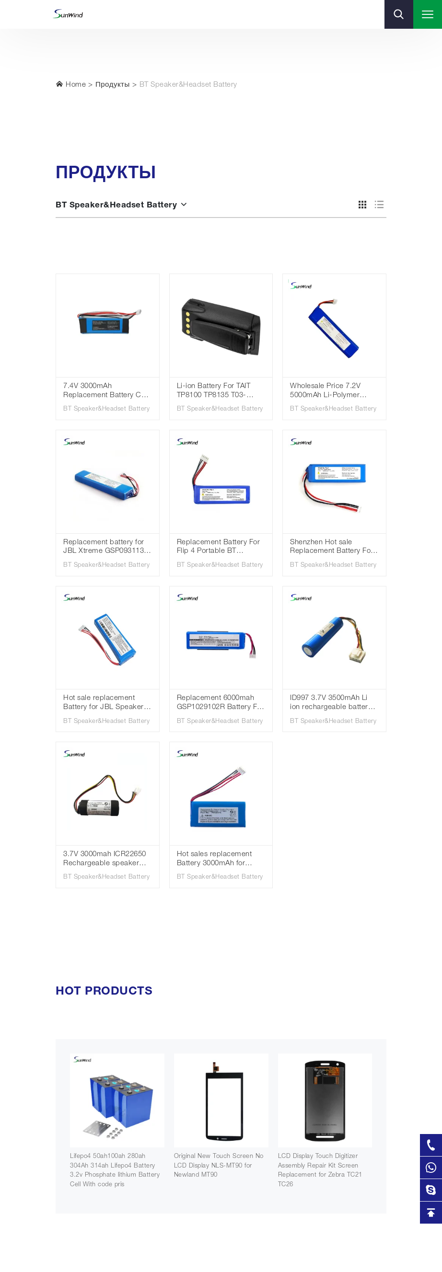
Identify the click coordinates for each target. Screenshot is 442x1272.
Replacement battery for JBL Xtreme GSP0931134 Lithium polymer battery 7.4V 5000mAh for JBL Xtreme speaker (105, 548)
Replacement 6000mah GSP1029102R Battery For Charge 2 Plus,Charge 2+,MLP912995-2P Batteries (220, 703)
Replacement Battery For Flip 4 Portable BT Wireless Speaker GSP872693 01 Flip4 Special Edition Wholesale (220, 548)
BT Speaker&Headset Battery (188, 85)
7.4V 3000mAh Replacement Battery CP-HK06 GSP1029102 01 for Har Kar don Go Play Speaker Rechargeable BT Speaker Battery (107, 392)
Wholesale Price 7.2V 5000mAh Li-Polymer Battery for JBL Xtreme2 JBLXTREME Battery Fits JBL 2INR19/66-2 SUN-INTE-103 (331, 392)
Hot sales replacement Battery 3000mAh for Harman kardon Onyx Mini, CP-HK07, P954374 (218, 860)
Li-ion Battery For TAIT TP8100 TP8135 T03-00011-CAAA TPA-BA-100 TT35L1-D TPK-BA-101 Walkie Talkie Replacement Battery (220, 392)
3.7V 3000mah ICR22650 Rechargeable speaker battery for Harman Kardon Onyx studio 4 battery (104, 860)
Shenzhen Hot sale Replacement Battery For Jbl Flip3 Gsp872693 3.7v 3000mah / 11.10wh (332, 548)
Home (71, 84)
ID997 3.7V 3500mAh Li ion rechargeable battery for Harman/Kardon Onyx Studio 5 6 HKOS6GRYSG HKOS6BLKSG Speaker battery (333, 703)
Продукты (112, 85)
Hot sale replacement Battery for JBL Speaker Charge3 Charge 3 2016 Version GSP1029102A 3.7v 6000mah (103, 703)
